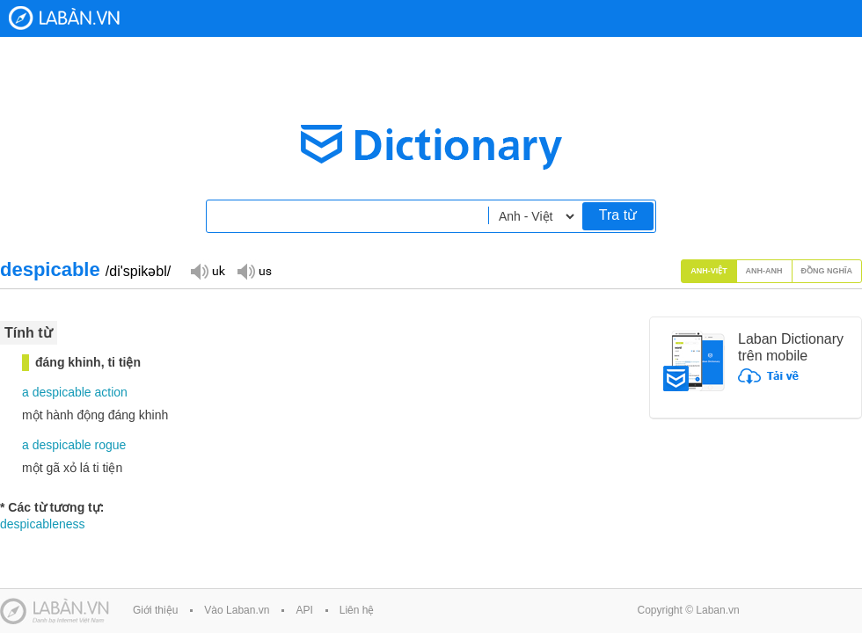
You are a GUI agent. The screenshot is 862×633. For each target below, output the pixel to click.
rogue (111, 445)
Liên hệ (357, 610)
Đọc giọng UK (207, 270)
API (304, 610)
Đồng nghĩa (827, 270)
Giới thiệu (155, 610)
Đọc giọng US (254, 270)
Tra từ (618, 214)
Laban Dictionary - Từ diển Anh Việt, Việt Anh (64, 18)
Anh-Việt (708, 270)
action (111, 392)
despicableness (42, 524)
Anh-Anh (764, 270)
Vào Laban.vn (236, 610)
